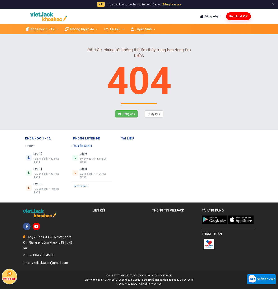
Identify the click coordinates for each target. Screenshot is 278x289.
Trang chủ (126, 114)
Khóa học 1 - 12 (42, 29)
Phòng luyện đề (81, 29)
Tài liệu (115, 29)
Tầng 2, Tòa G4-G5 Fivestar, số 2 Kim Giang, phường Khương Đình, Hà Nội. (47, 242)
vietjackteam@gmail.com (50, 263)
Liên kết (100, 210)
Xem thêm (81, 186)
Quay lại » (154, 114)
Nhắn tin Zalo (261, 279)
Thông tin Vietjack (169, 210)
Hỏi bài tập (9, 275)
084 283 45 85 (44, 255)
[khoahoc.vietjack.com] (48, 16)
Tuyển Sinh (143, 29)
